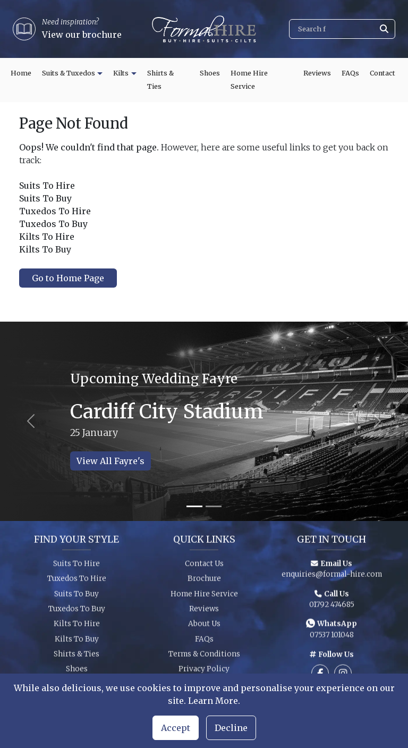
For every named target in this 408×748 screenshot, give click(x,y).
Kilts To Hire (77, 627)
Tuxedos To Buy (76, 611)
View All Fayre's (110, 461)
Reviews (317, 73)
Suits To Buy (76, 596)
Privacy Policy (204, 672)
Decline (231, 727)
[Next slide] (377, 421)
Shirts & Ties (160, 80)
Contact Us (204, 566)
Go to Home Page (68, 278)
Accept (175, 727)
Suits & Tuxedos (68, 73)
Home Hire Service (249, 80)
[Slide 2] (214, 506)
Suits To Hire (76, 566)
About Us (204, 627)
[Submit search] (384, 29)
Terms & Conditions (204, 656)
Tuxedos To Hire (76, 581)
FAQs (350, 73)
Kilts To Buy (77, 641)
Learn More (213, 700)
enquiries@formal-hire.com (332, 577)
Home (21, 73)
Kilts (121, 73)
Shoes (210, 73)
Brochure (204, 581)
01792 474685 (331, 607)
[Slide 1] (194, 506)
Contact (382, 73)
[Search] (342, 29)
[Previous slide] (30, 421)
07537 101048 (332, 638)
